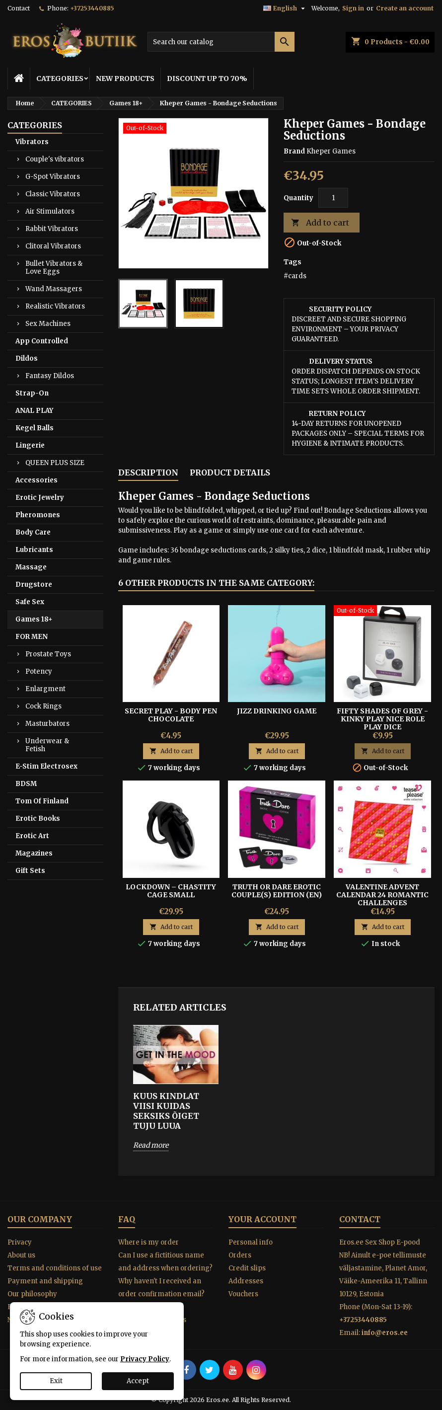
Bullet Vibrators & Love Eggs (53, 267)
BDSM (26, 784)
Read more (150, 1145)
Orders (239, 1255)
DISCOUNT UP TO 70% (207, 78)
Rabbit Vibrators (51, 229)
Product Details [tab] (230, 472)
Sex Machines (48, 323)
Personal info (250, 1242)
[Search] (221, 42)
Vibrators (32, 142)
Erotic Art (32, 836)
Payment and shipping (45, 1281)
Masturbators (47, 723)
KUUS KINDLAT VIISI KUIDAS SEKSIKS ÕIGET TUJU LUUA (166, 1111)
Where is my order (148, 1242)
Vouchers (243, 1294)
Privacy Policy (144, 1359)
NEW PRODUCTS (125, 78)
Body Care (33, 532)
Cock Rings (43, 706)
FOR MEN (31, 636)
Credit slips (247, 1268)
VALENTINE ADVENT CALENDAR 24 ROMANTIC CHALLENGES (382, 894)
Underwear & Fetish (47, 745)
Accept (138, 1381)
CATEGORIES (59, 78)
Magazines (34, 853)
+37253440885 (92, 8)
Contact (18, 8)
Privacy (19, 1242)
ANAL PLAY (34, 410)
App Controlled (41, 341)
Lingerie (30, 445)
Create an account (405, 8)
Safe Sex (29, 602)
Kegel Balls (34, 428)
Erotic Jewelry (39, 497)
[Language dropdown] (285, 8)
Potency (38, 671)
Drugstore (33, 584)
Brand (294, 151)
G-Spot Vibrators (52, 176)
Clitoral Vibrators (53, 246)
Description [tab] (148, 472)
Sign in (353, 8)
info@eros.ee (385, 1333)
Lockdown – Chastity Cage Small (171, 890)
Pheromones (37, 515)
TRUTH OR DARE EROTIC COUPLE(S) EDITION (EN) (276, 890)
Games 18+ (34, 619)
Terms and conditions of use (54, 1268)
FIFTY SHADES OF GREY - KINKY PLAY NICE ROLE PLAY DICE (382, 718)
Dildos (26, 358)
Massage (31, 567)
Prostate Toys (48, 654)
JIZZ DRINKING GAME (276, 710)
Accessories (36, 480)
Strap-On (32, 393)
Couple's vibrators (54, 159)
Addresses (245, 1281)
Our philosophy (32, 1294)
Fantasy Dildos (49, 376)
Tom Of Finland (42, 801)
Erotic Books (37, 818)
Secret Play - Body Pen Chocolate (171, 714)
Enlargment (45, 689)
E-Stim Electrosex (46, 766)
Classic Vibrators (52, 194)
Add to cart (320, 223)
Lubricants (34, 550)
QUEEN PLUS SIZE (54, 463)
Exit (56, 1381)
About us (21, 1255)
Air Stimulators (49, 211)
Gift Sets (30, 870)
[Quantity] (333, 198)
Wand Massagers (53, 289)
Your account (262, 1219)
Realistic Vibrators (55, 306)
